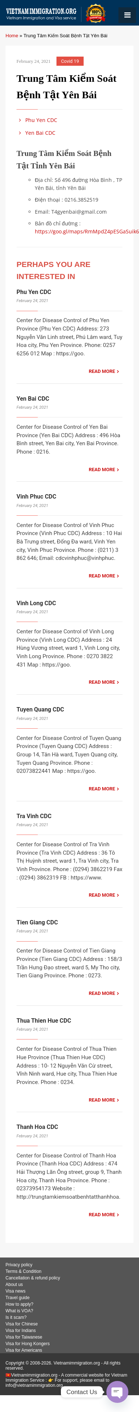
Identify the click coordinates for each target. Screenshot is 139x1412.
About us (14, 1284)
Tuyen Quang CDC (40, 709)
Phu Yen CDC (37, 120)
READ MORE (102, 371)
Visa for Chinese (22, 1324)
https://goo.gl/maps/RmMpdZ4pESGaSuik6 (87, 231)
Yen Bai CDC (36, 132)
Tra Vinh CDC (34, 816)
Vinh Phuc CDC (36, 496)
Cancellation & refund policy (33, 1278)
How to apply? (19, 1304)
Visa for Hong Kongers (28, 1343)
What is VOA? (19, 1310)
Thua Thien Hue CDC (44, 1020)
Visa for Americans (24, 1350)
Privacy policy (19, 1264)
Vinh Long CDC (36, 603)
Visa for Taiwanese (24, 1337)
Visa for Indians (21, 1330)
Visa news (15, 1291)
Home (12, 35)
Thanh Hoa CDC (37, 1126)
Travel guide (18, 1297)
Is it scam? (16, 1317)
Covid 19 (70, 61)
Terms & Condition (23, 1271)
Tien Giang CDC (37, 922)
